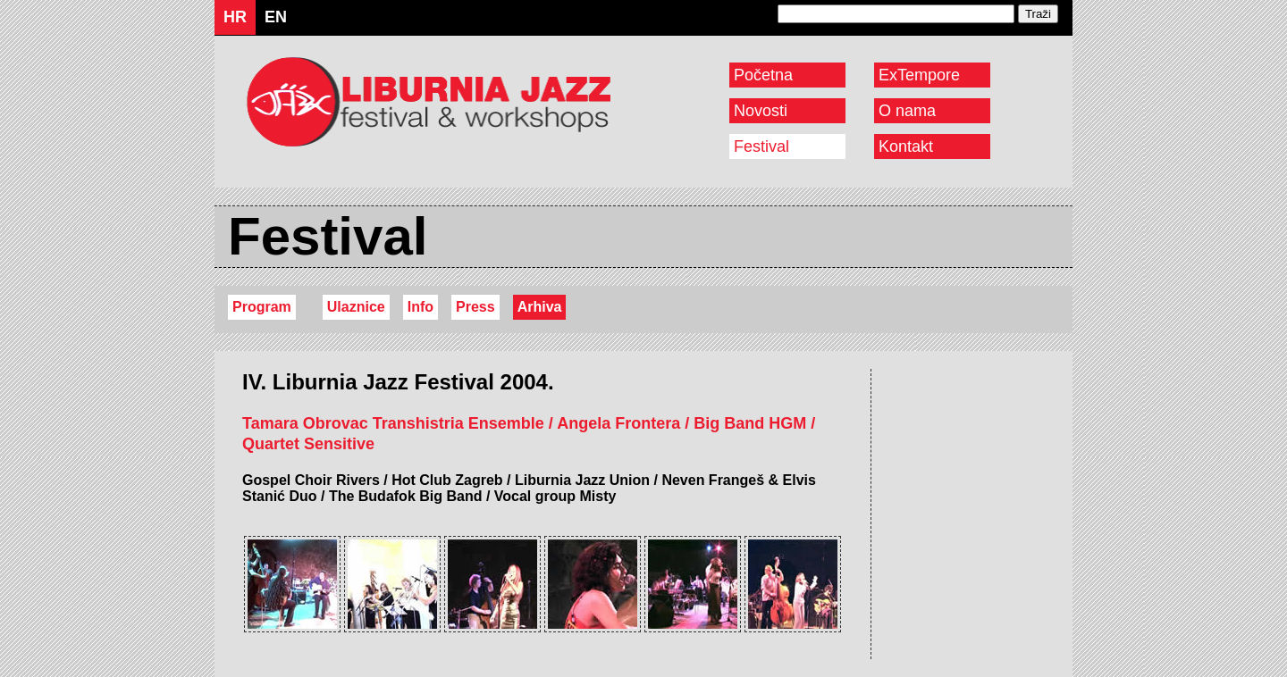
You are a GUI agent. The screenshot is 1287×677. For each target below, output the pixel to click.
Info (420, 306)
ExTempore (919, 75)
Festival (761, 146)
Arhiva (539, 306)
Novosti (760, 111)
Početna (763, 75)
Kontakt (906, 146)
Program (261, 306)
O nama (907, 111)
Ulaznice (356, 306)
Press (475, 306)
